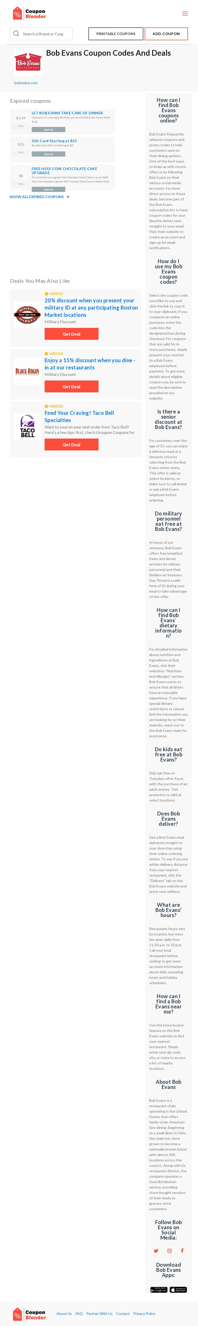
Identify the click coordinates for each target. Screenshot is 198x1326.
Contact (123, 1313)
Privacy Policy (144, 1313)
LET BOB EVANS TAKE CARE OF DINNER (67, 113)
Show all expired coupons (40, 196)
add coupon (166, 33)
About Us (64, 1313)
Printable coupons (115, 33)
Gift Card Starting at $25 (54, 141)
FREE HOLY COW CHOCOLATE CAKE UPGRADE (64, 170)
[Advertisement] (76, 237)
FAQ (79, 1313)
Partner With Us (99, 1313)
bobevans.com (25, 82)
